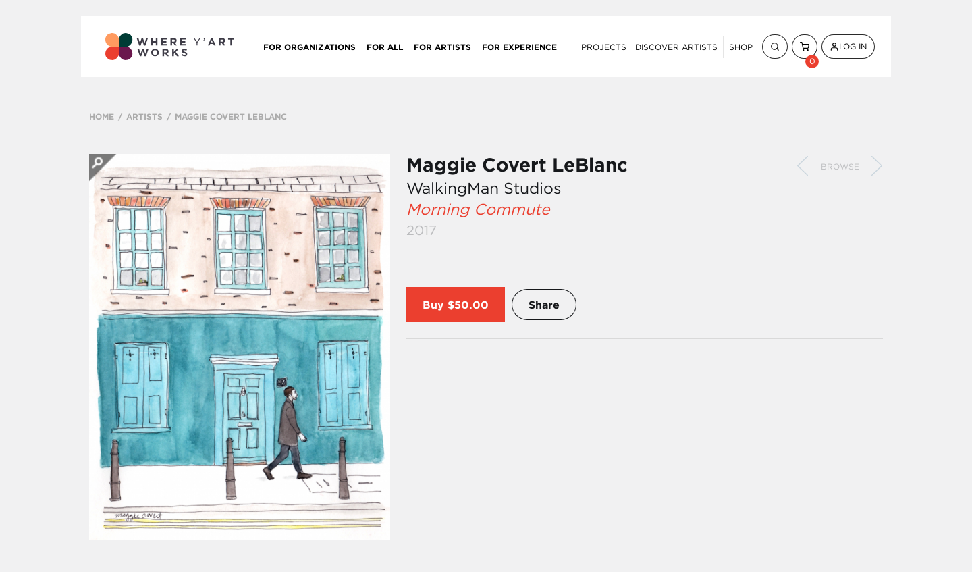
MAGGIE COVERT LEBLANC (231, 116)
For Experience (519, 46)
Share (544, 304)
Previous (802, 166)
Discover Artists (676, 47)
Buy (433, 304)
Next (876, 166)
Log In (848, 46)
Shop (741, 47)
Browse (840, 166)
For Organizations (309, 46)
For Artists (442, 46)
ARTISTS (144, 116)
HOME (101, 116)
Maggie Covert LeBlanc (517, 164)
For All (385, 46)
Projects (603, 47)
